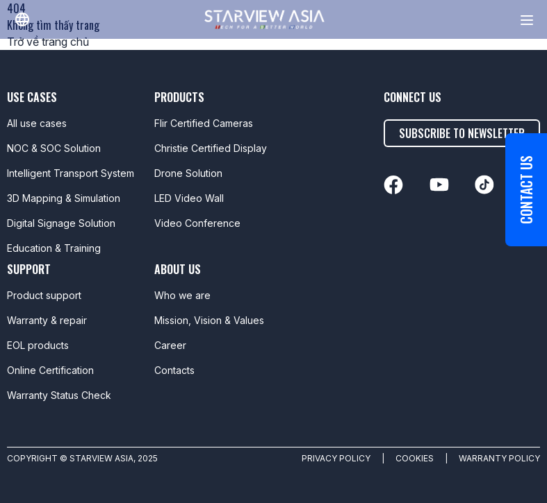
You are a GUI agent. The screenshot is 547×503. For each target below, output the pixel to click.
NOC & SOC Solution (54, 148)
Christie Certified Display (210, 148)
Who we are (182, 295)
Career (170, 345)
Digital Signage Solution (61, 223)
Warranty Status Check (59, 395)
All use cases (37, 123)
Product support (44, 295)
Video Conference (197, 223)
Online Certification (50, 370)
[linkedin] (393, 185)
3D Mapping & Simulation (63, 198)
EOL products (38, 345)
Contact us (526, 189)
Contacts (174, 370)
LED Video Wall (189, 198)
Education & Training (54, 248)
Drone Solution (188, 173)
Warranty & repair (47, 320)
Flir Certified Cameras (203, 123)
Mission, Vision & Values (209, 320)
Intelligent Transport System (70, 173)
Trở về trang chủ (48, 42)
